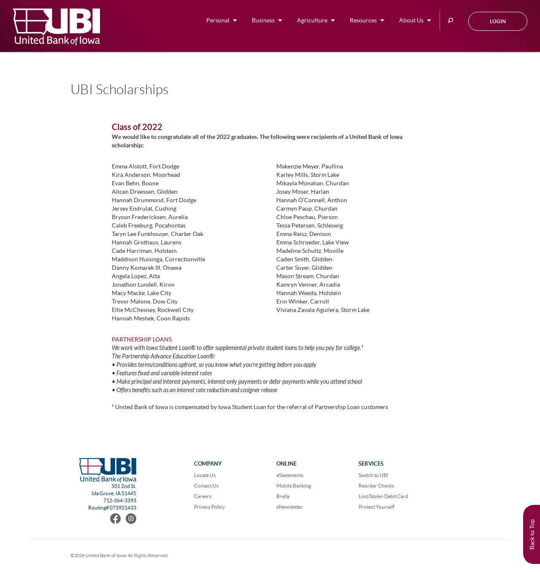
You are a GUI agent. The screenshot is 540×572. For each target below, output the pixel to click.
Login (498, 21)
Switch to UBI (374, 475)
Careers (202, 496)
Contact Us (206, 485)
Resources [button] (363, 20)
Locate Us (205, 475)
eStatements (289, 475)
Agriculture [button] (312, 20)
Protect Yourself (376, 507)
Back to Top (532, 534)
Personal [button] (218, 20)
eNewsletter (289, 507)
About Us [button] (411, 20)
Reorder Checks (376, 485)
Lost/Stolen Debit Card (383, 496)
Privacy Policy (209, 507)
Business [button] (263, 20)
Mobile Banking (293, 485)
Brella (282, 496)
